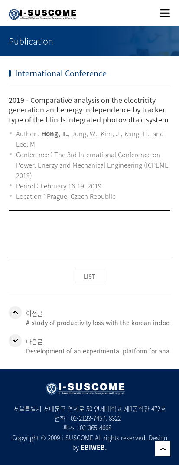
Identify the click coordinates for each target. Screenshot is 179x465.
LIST (89, 276)
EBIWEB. (94, 447)
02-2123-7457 (88, 418)
